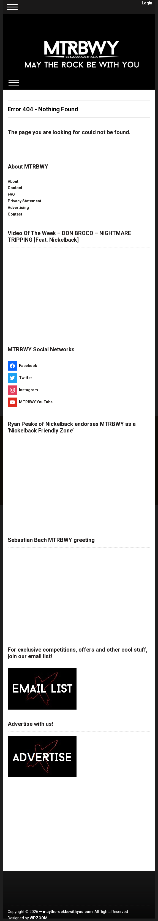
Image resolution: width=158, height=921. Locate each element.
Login (147, 3)
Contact (15, 188)
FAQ (11, 194)
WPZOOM (39, 918)
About (13, 181)
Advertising (18, 207)
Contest (15, 214)
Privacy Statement (24, 201)
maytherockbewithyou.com (68, 911)
